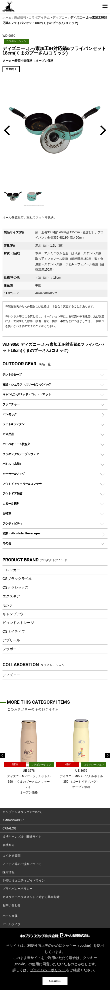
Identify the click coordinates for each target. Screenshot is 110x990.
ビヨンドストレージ (18, 623)
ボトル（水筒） (12, 464)
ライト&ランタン (13, 424)
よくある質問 (11, 855)
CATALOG (9, 828)
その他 (6, 543)
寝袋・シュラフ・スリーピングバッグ (26, 384)
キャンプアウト (14, 614)
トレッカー (11, 570)
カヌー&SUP (10, 503)
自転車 (6, 513)
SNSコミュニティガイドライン (23, 880)
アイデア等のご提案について (22, 864)
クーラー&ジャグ (13, 474)
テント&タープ (12, 374)
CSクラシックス (15, 587)
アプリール (11, 640)
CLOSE (55, 981)
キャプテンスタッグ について (22, 812)
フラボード (11, 649)
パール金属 (10, 916)
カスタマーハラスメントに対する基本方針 (31, 897)
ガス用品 (8, 434)
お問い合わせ (11, 905)
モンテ (7, 605)
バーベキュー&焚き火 (16, 444)
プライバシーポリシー (17, 888)
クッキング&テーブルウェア (20, 454)
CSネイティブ (13, 631)
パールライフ (11, 924)
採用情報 (8, 872)
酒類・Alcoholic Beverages (21, 533)
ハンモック (9, 414)
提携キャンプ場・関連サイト (22, 836)
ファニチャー (11, 404)
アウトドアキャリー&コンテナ (22, 484)
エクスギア (11, 596)
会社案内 (8, 845)
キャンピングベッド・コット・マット (26, 394)
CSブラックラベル (17, 579)
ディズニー (11, 675)
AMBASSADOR (13, 820)
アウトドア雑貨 (12, 493)
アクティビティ (12, 523)
